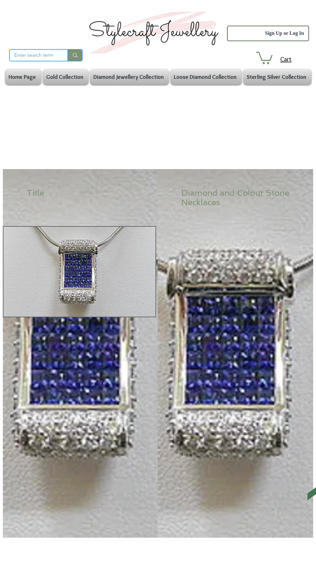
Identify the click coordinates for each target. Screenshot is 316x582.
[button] (264, 57)
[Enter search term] (34, 55)
